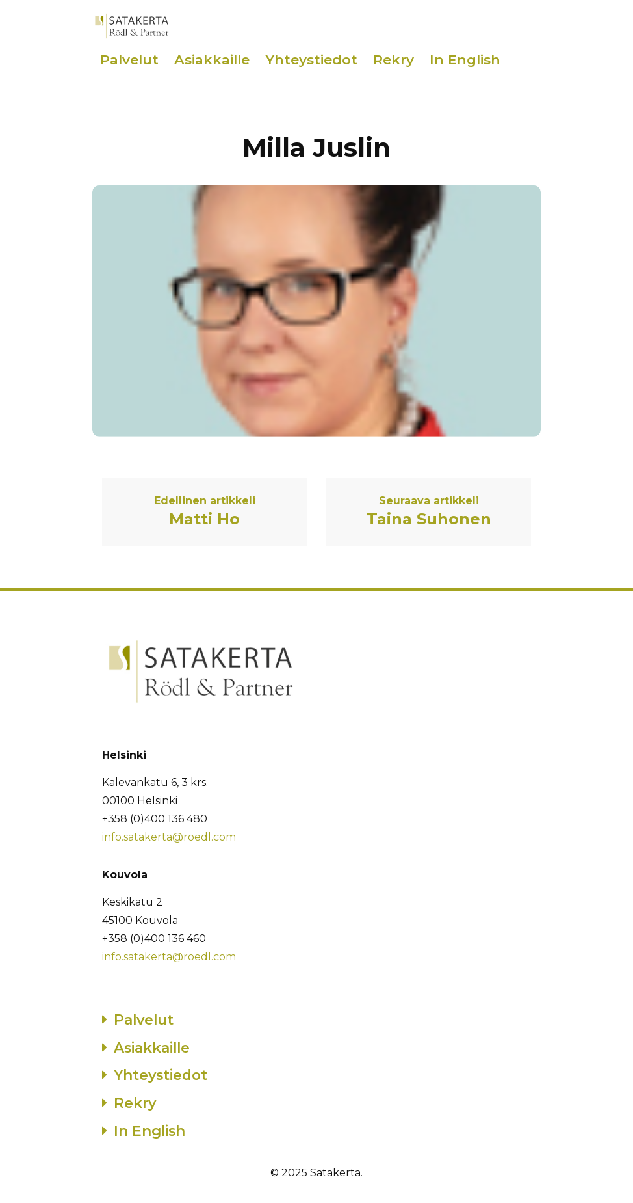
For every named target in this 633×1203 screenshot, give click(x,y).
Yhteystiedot (311, 59)
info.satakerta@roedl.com (169, 837)
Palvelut (129, 59)
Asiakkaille (212, 59)
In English (465, 59)
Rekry (393, 59)
